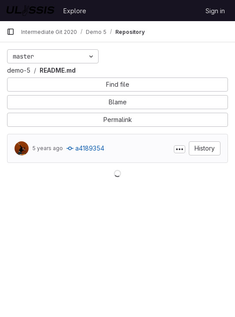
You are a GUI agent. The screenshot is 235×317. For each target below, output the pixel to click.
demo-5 (18, 70)
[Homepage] (30, 11)
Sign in (215, 11)
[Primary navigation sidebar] (11, 32)
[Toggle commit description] (179, 149)
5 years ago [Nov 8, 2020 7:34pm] (47, 148)
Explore (74, 11)
